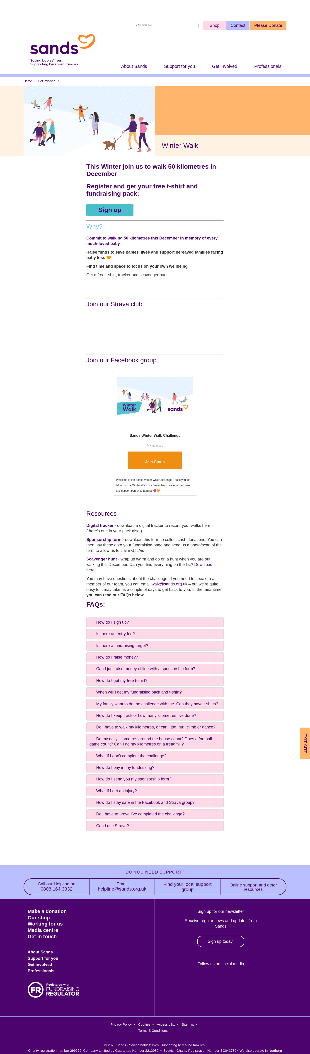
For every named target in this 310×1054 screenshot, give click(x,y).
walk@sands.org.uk (169, 584)
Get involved (224, 66)
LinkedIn (229, 979)
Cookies (144, 1024)
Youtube (248, 979)
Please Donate (268, 25)
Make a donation (47, 911)
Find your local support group (187, 886)
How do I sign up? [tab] (109, 622)
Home (28, 81)
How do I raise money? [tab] (113, 657)
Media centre (43, 930)
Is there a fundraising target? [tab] (118, 645)
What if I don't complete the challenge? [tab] (128, 755)
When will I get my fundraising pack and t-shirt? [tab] (135, 692)
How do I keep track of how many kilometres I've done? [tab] (142, 715)
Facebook (189, 979)
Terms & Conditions (153, 1030)
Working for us (45, 924)
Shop (215, 25)
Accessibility (166, 1024)
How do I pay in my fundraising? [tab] (121, 767)
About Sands (134, 66)
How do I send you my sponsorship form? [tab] (130, 779)
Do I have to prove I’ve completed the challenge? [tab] (137, 814)
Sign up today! (221, 941)
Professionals (267, 66)
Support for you (179, 66)
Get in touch (42, 936)
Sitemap (188, 1024)
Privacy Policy (121, 1024)
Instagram (209, 979)
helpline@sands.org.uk (122, 886)
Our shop (39, 918)
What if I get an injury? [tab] (113, 790)
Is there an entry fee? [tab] (112, 634)
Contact (238, 25)
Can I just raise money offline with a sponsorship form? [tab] (142, 668)
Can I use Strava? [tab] (109, 825)
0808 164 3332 (56, 886)
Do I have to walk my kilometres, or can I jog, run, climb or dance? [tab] (152, 727)
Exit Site (305, 743)
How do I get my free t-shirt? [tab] (118, 680)
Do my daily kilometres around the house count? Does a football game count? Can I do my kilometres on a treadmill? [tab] (150, 741)
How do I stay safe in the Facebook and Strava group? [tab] (142, 802)
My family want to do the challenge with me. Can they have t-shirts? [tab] (153, 703)
